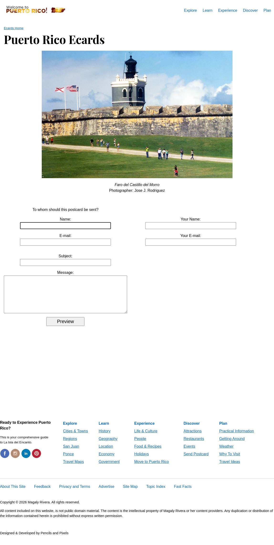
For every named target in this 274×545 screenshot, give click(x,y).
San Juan (71, 452)
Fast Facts (182, 492)
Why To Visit (229, 460)
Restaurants (194, 444)
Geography (108, 444)
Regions (70, 444)
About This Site (13, 492)
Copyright (7, 508)
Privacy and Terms (74, 492)
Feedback (42, 492)
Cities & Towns (75, 437)
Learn (207, 10)
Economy (107, 460)
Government (109, 467)
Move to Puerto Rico (151, 467)
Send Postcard (196, 460)
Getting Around (232, 444)
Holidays (141, 460)
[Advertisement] (137, 386)
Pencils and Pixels (54, 539)
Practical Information (236, 437)
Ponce (68, 460)
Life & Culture (145, 437)
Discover (250, 10)
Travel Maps (73, 467)
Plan (267, 10)
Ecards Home (13, 28)
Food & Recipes (147, 452)
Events (189, 452)
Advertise (106, 492)
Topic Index (155, 492)
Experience (227, 10)
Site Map (130, 492)
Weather (226, 452)
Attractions (193, 437)
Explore (190, 10)
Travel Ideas (229, 467)
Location (106, 452)
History (105, 437)
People (140, 444)
